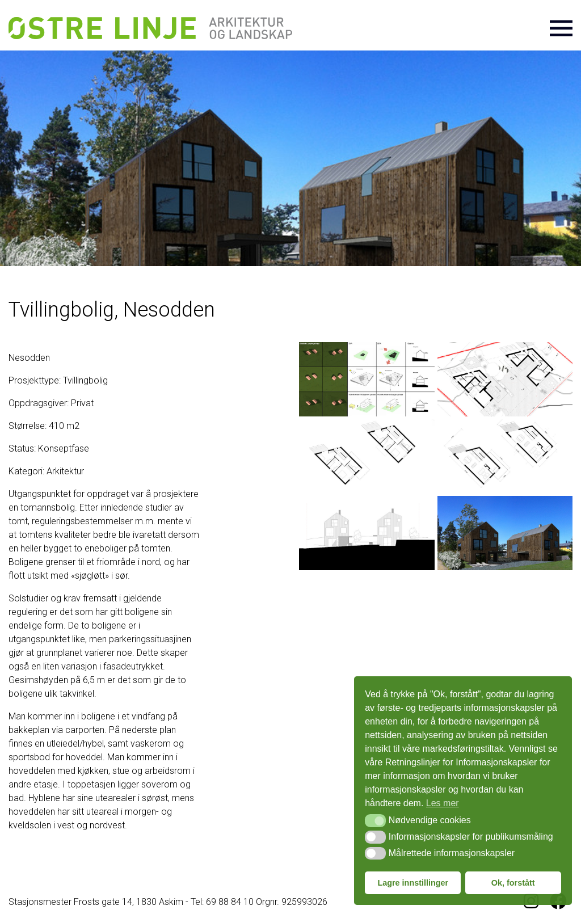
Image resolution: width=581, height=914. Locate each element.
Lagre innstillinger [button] (412, 882)
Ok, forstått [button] (513, 882)
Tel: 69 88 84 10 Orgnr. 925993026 (259, 901)
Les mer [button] (442, 803)
